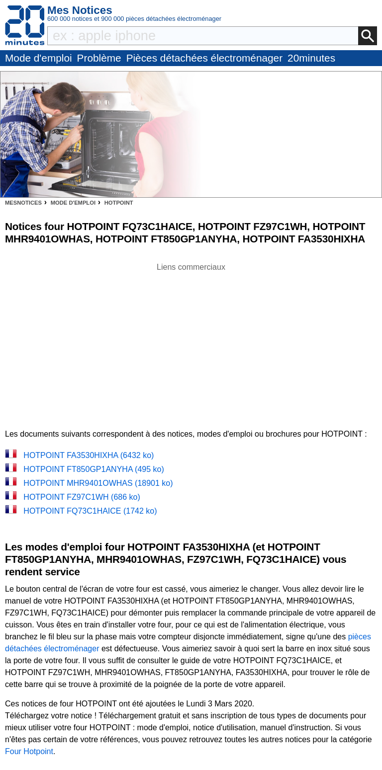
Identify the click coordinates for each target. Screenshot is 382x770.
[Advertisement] (191, 342)
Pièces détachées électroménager (204, 58)
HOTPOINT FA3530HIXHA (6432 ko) (88, 455)
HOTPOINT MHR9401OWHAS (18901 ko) (98, 483)
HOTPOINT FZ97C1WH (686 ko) (81, 497)
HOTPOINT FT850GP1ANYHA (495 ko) (93, 469)
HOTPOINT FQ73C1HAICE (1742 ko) (90, 511)
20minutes (311, 58)
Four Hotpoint (29, 751)
